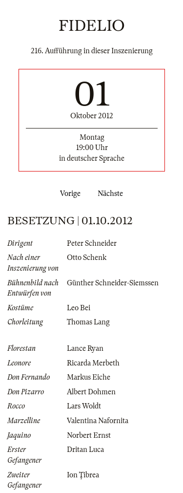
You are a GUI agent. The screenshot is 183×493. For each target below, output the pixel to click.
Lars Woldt (84, 406)
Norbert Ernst (89, 435)
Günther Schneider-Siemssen (113, 283)
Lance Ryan (85, 348)
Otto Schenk (86, 257)
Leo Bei (78, 308)
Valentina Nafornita (97, 421)
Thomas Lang (88, 322)
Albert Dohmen (91, 392)
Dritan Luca (85, 449)
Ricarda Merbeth (93, 363)
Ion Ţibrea (83, 475)
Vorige (68, 193)
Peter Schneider (92, 243)
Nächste (112, 193)
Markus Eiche (88, 377)
